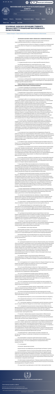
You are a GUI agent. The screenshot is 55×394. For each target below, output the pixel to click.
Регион (37, 19)
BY (6, 2)
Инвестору (6, 22)
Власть (11, 19)
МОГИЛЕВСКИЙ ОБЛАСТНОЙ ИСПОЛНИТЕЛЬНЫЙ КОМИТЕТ (27, 8)
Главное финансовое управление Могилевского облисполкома (31, 33)
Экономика (18, 19)
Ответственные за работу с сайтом (10, 384)
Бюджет (13, 33)
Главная (5, 19)
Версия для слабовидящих (44, 2)
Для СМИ (19, 22)
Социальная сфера (28, 19)
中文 (11, 2)
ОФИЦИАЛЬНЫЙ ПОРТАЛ (27, 10)
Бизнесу (13, 22)
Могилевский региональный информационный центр (14, 388)
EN (8, 2)
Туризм (43, 19)
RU (3, 2)
